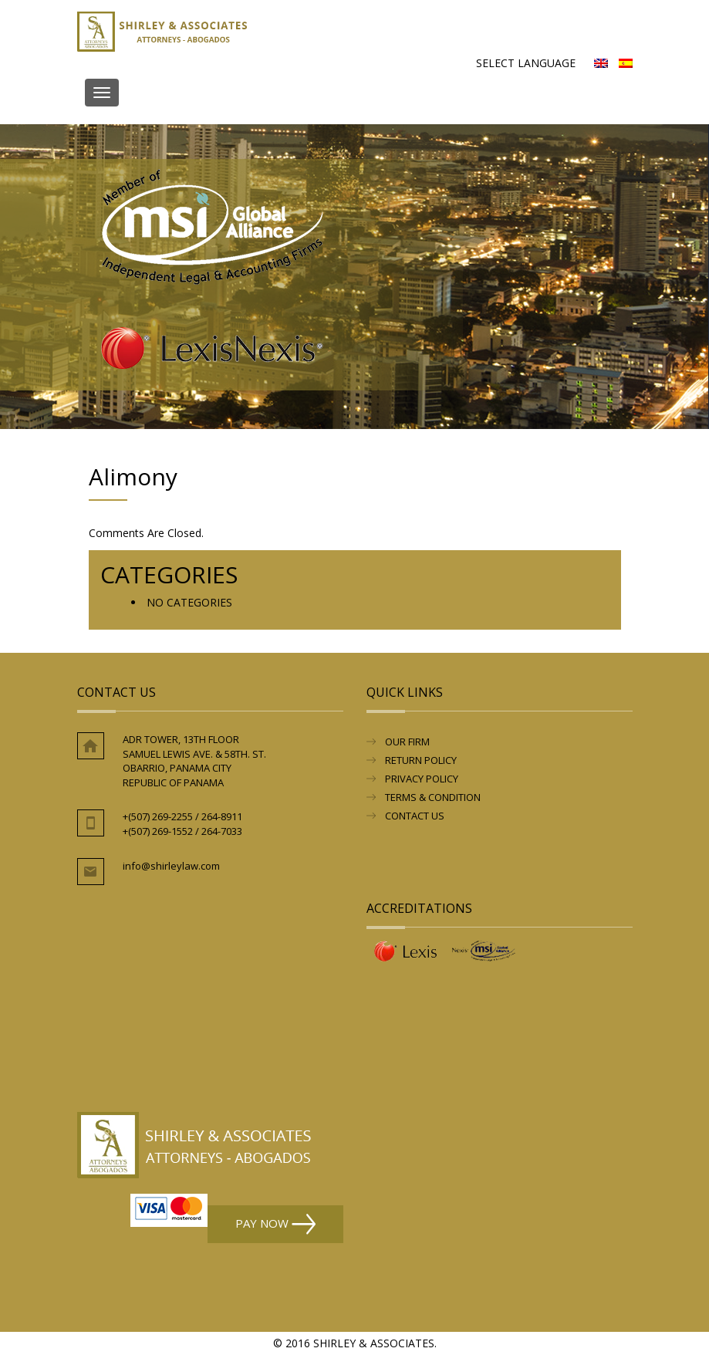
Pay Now (275, 1224)
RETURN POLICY (421, 760)
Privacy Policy (421, 779)
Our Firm (407, 741)
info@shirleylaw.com (171, 866)
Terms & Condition (433, 797)
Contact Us (414, 816)
